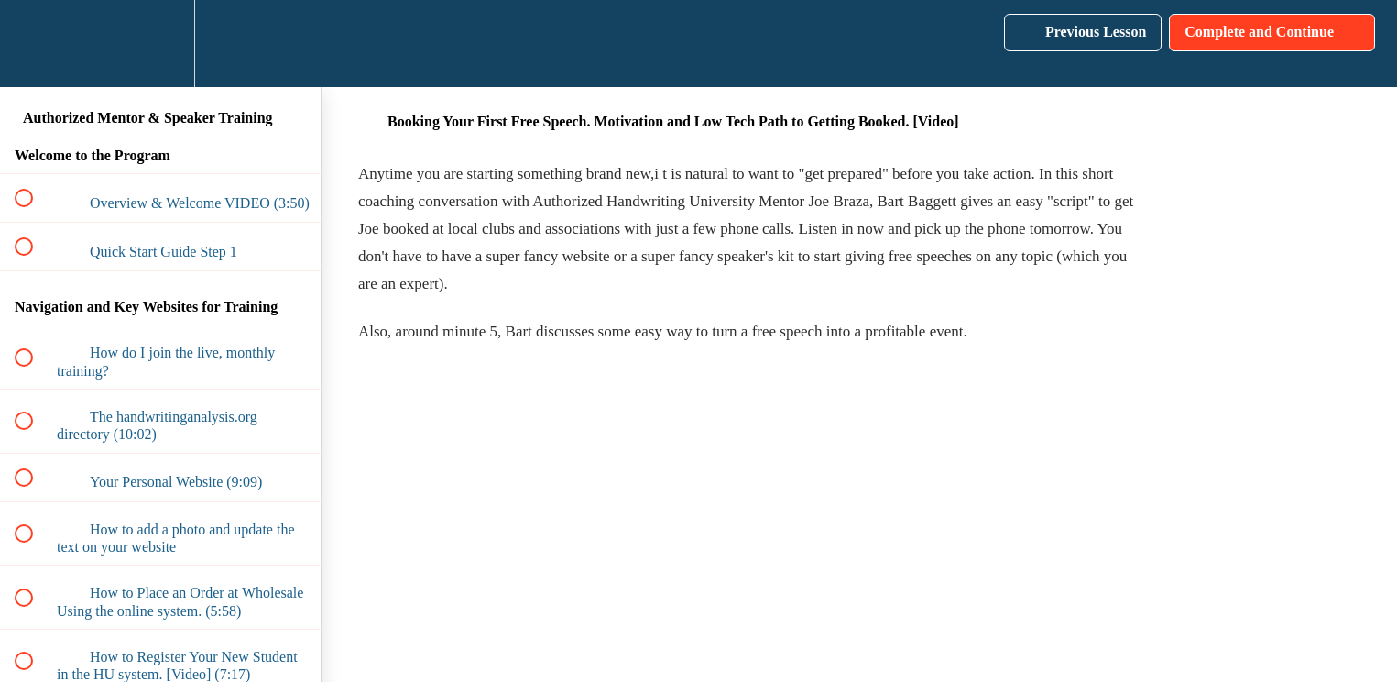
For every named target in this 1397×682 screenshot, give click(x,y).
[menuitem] (160, 43)
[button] (34, 43)
